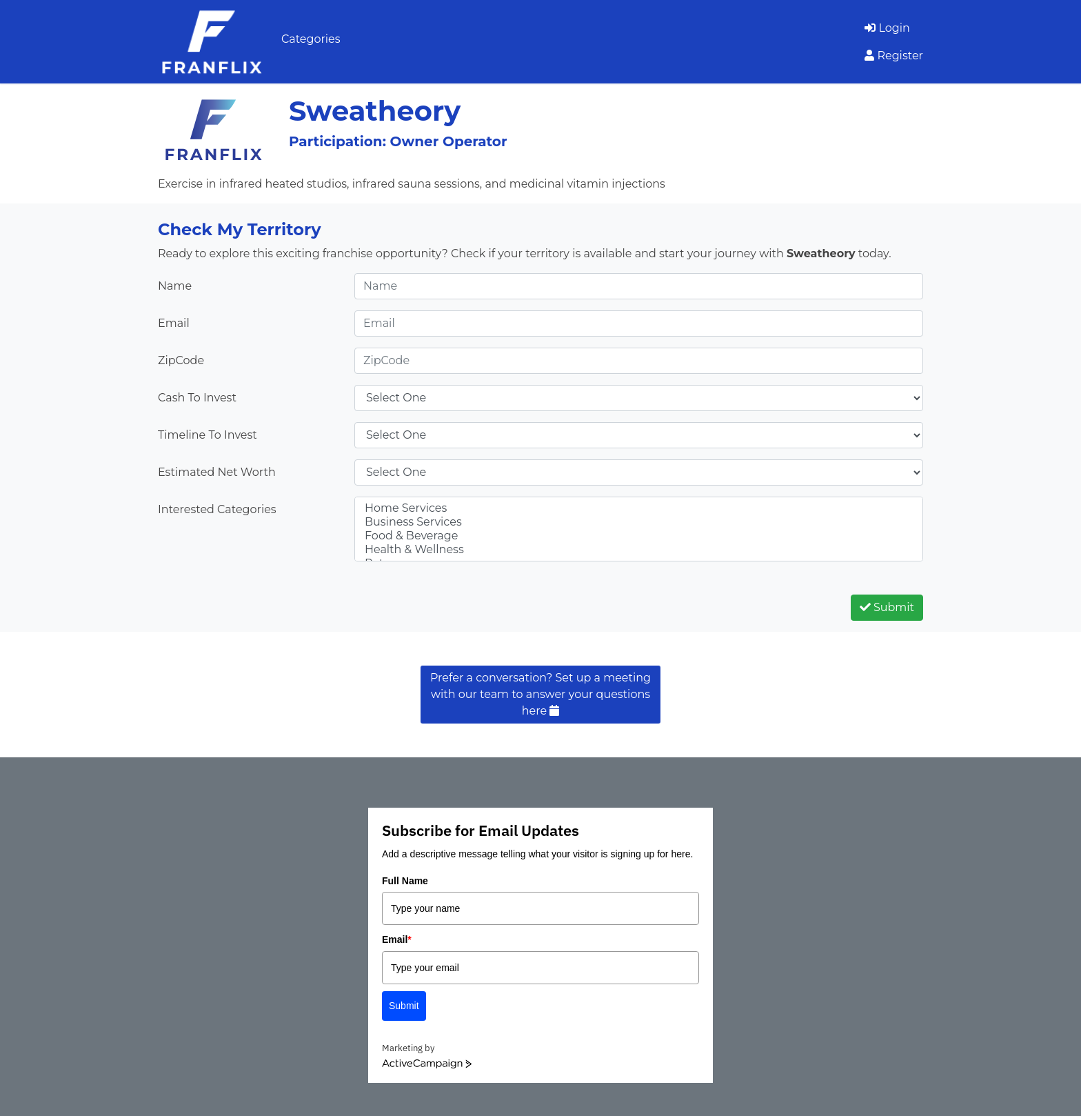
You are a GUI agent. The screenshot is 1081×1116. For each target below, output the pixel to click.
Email (174, 323)
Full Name (405, 880)
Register (894, 55)
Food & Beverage (638, 536)
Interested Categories (217, 509)
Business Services (638, 522)
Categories (311, 39)
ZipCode (181, 360)
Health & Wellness (638, 550)
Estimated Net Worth (217, 472)
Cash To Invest (197, 397)
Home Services (638, 508)
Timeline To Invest (207, 434)
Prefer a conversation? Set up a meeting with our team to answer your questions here (540, 694)
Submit (887, 607)
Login (887, 27)
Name (175, 285)
